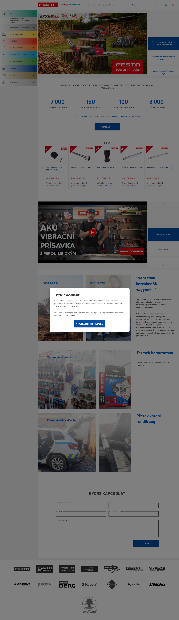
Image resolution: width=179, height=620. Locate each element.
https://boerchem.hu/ (63, 306)
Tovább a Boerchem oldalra (89, 324)
